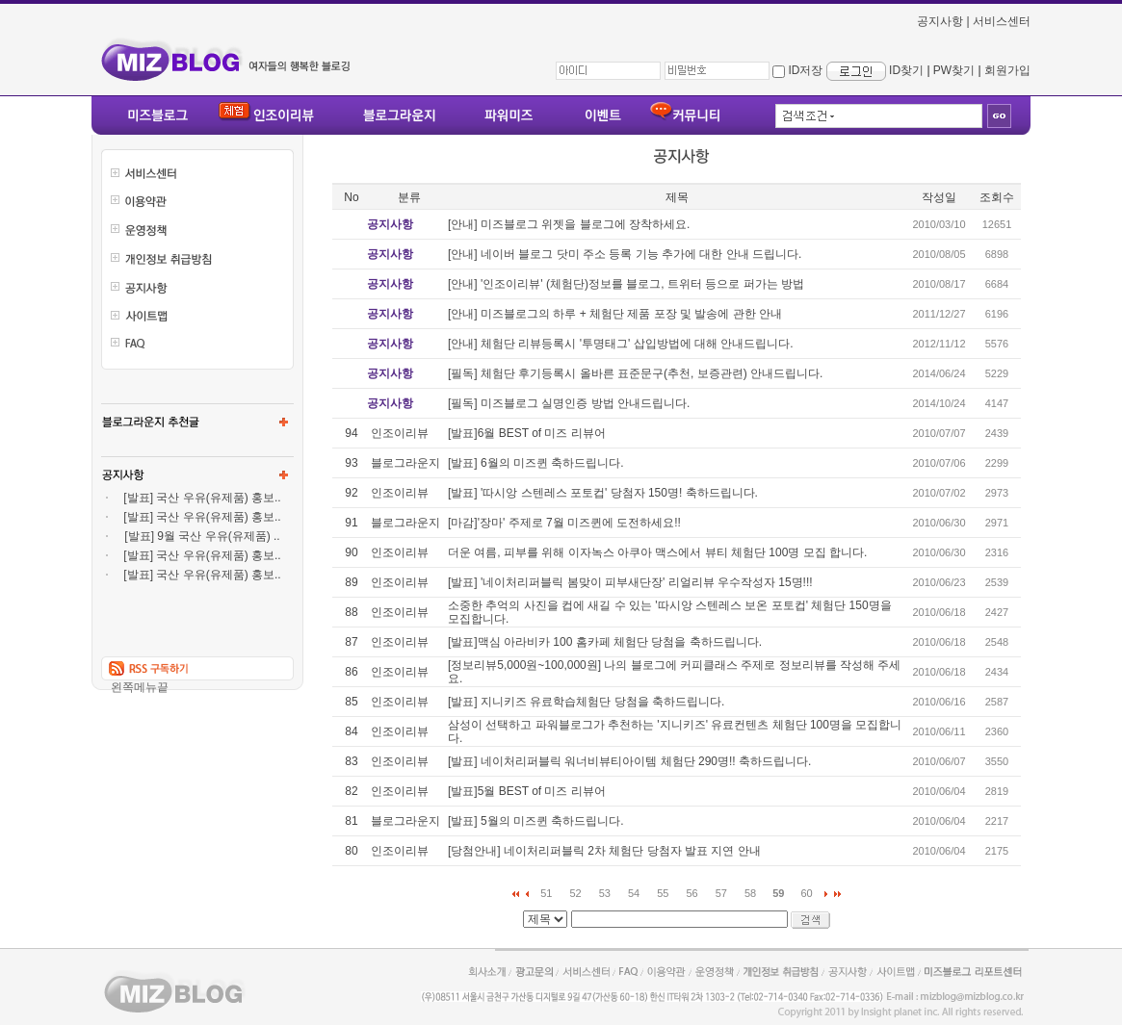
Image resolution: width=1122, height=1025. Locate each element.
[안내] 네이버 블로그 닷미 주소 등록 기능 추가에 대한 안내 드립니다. (624, 254)
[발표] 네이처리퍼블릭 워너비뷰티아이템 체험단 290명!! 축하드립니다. (629, 761)
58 (750, 893)
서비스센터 (1002, 21)
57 (721, 893)
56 (692, 893)
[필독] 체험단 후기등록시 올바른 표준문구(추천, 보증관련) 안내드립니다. (635, 373)
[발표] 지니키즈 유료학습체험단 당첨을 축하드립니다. (586, 701)
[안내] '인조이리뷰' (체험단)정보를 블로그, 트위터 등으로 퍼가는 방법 (626, 284)
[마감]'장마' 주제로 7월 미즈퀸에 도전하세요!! (564, 522)
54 (633, 893)
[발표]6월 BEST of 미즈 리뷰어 (527, 433)
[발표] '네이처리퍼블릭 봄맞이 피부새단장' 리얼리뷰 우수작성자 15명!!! (630, 582)
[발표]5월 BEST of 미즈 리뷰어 (527, 791)
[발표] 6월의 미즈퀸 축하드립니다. (536, 463)
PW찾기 (954, 70)
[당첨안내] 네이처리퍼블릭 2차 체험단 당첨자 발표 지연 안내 (604, 851)
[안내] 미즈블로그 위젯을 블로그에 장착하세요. (569, 224)
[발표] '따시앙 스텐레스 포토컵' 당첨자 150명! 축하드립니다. (603, 493)
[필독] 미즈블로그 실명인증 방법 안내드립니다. (569, 403)
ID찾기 (906, 70)
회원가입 (1007, 70)
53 (605, 893)
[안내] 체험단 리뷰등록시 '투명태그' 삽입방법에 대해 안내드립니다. (621, 343)
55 (662, 893)
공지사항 (940, 21)
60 (807, 893)
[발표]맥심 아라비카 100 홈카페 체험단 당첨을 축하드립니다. (605, 642)
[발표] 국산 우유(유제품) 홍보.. (201, 497)
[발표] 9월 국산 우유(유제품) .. (201, 536)
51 (546, 893)
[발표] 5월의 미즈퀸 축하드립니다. (536, 821)
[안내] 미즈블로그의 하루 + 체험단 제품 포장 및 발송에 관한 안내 (615, 313)
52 (576, 893)
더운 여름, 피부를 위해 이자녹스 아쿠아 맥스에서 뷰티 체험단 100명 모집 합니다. (657, 552)
